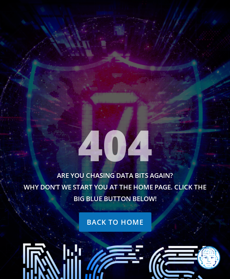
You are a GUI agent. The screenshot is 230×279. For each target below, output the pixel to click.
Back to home (115, 222)
